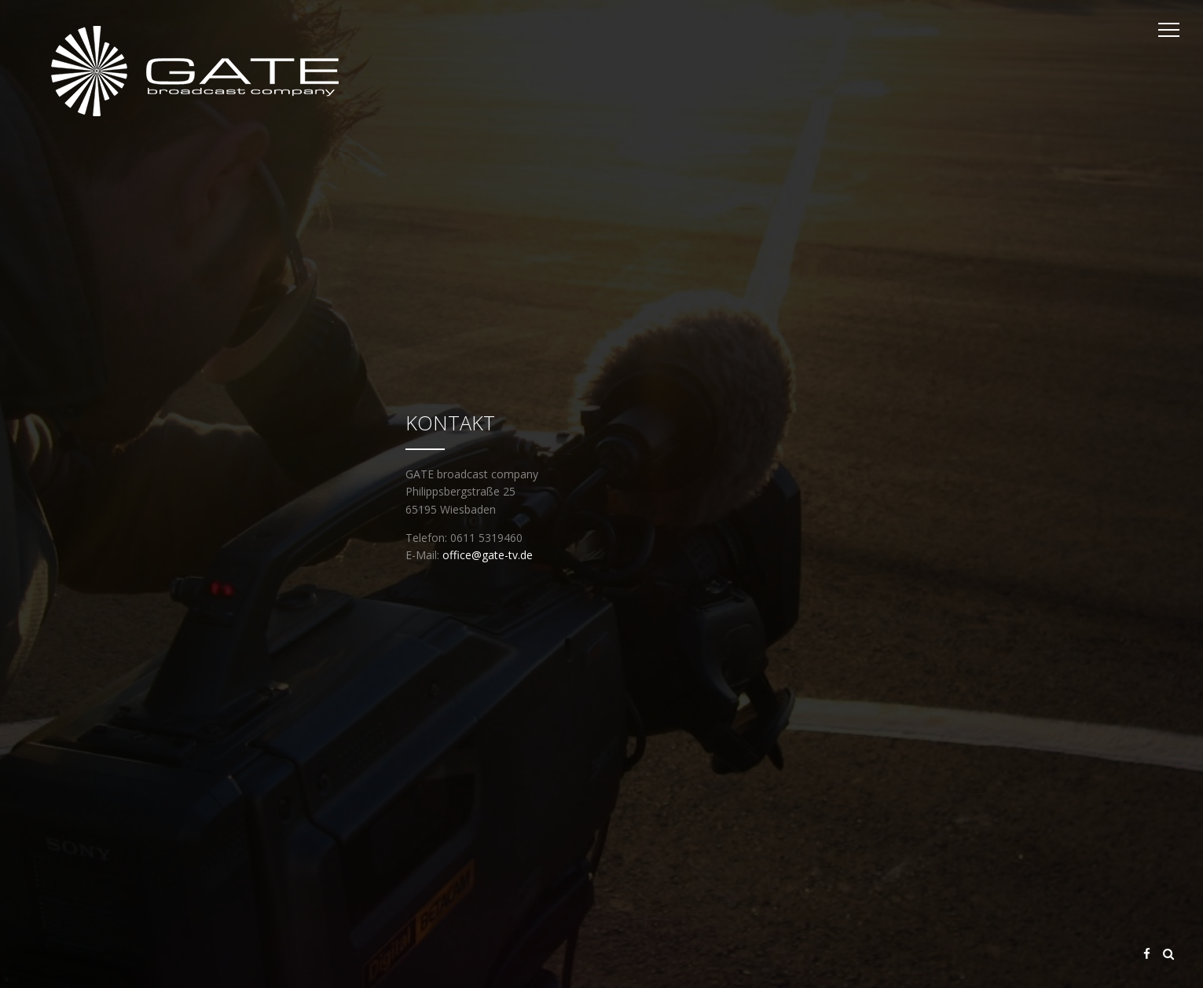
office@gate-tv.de (487, 554)
